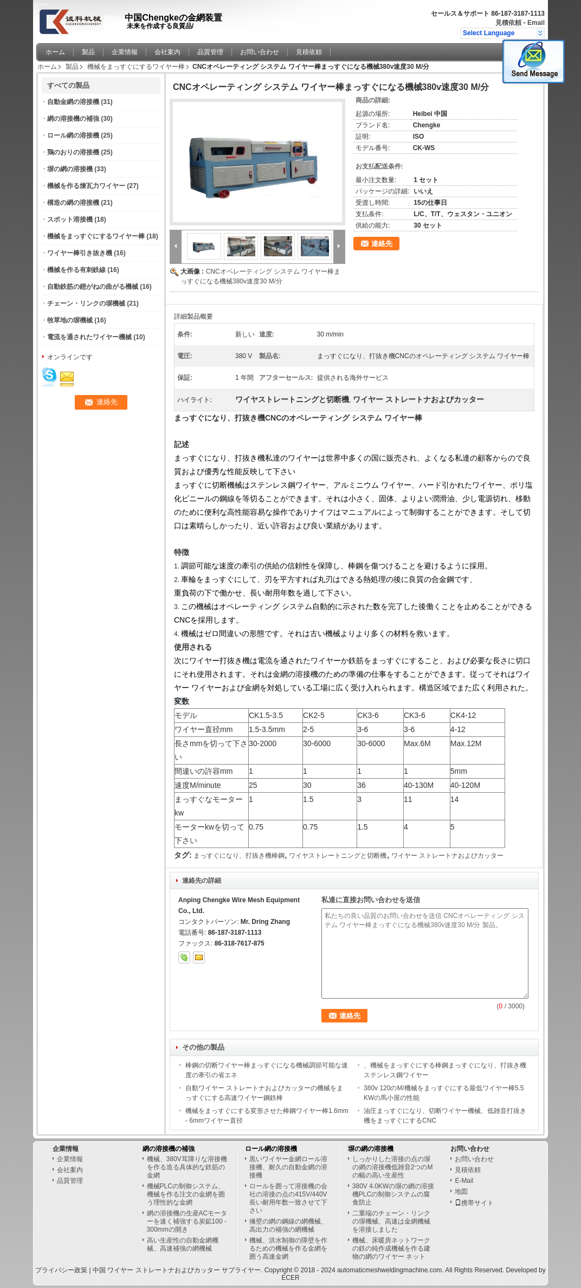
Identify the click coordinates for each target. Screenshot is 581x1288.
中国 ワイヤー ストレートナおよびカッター (156, 1270)
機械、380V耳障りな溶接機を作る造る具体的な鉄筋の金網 (187, 1167)
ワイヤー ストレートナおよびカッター (447, 855)
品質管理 (210, 52)
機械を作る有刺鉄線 (76, 270)
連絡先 (381, 244)
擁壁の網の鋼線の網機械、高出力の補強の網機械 (288, 1225)
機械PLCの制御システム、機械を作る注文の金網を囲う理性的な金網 (186, 1194)
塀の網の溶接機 (70, 169)
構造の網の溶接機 (73, 202)
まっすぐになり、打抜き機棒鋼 (239, 855)
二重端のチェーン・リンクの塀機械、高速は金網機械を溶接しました (391, 1221)
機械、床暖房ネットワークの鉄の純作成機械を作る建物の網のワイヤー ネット (391, 1248)
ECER (290, 1277)
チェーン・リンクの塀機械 (86, 303)
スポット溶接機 (70, 219)
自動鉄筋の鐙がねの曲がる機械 (92, 286)
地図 (461, 1191)
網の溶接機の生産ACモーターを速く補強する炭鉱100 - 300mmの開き (187, 1221)
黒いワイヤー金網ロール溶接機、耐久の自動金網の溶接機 (288, 1167)
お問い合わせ (259, 52)
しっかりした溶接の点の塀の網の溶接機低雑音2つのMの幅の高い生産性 (392, 1167)
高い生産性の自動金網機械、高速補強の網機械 (182, 1244)
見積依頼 (508, 23)
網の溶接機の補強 (73, 118)
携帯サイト (474, 1203)
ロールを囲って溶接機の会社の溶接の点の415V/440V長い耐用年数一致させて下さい (288, 1198)
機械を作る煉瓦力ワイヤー (86, 186)
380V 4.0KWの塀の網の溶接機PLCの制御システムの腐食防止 (393, 1194)
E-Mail (464, 1181)
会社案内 (167, 52)
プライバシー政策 (61, 1270)
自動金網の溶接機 (73, 102)
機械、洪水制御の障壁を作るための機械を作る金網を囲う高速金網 (288, 1248)
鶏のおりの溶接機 (73, 152)
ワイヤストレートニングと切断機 (337, 855)
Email (536, 23)
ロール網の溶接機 (73, 135)
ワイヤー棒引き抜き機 (79, 253)
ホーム (55, 52)
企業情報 (125, 52)
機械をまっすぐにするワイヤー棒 (136, 66)
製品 (88, 52)
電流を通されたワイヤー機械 (89, 337)
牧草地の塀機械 (70, 320)
